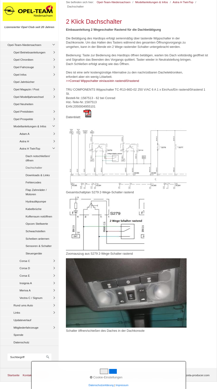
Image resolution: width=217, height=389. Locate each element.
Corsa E (25, 275)
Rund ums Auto (23, 305)
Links (17, 312)
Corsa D (25, 268)
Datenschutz (21, 342)
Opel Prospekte (23, 119)
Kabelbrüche (34, 208)
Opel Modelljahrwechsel (29, 96)
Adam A (24, 133)
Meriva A (25, 290)
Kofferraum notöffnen (39, 216)
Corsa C (25, 260)
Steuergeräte (34, 253)
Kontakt (27, 375)
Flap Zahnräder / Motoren (36, 192)
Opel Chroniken (23, 59)
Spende (18, 334)
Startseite (13, 375)
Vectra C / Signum (31, 297)
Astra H (24, 141)
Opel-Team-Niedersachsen (24, 44)
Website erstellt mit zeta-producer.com (185, 375)
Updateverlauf (22, 320)
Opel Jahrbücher (24, 81)
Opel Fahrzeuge (24, 67)
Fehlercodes (33, 182)
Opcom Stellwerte (37, 223)
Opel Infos (20, 74)
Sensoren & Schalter (39, 245)
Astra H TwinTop (30, 148)
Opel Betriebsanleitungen (29, 52)
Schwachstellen (35, 231)
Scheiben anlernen (37, 238)
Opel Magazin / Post (26, 89)
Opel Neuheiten (23, 104)
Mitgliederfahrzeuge (26, 327)
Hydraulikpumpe (36, 201)
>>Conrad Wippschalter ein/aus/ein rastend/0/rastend (102, 81)
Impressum (42, 375)
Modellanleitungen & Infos (30, 126)
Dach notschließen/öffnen (38, 158)
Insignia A (26, 283)
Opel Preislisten (23, 111)
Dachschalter (34, 167)
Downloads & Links (38, 175)
